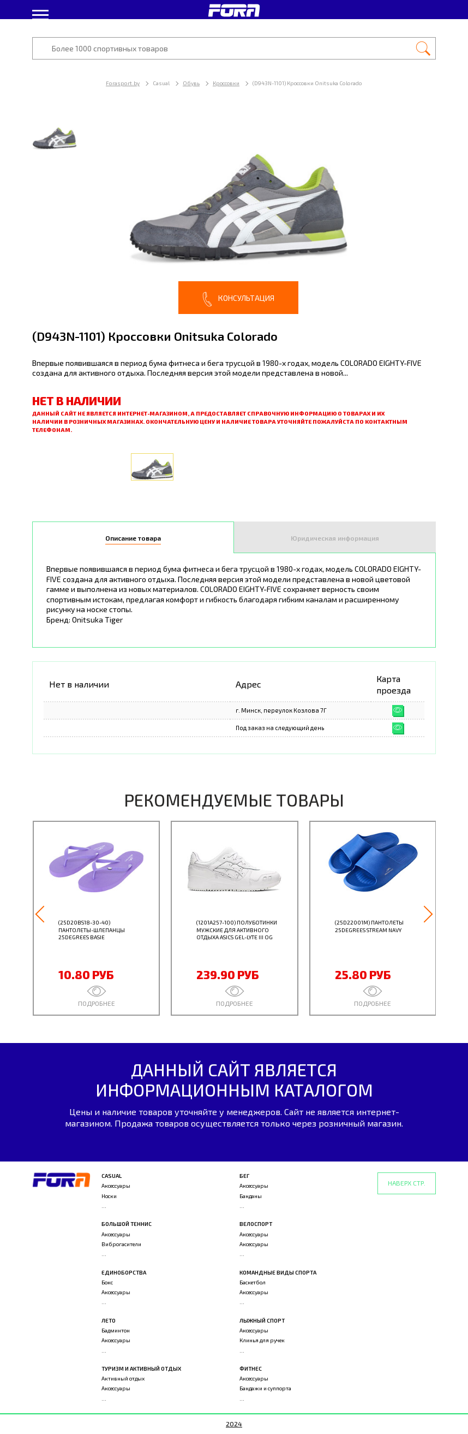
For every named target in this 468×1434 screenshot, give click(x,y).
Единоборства (123, 1272)
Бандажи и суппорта (265, 1388)
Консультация (238, 299)
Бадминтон (115, 1330)
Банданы (250, 1196)
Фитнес (250, 1368)
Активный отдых (123, 1378)
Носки (109, 1196)
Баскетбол (252, 1282)
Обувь (191, 83)
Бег (244, 1175)
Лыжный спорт (262, 1320)
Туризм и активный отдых (141, 1368)
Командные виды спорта (277, 1272)
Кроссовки (226, 83)
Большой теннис (126, 1223)
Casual (111, 1175)
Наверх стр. (406, 1183)
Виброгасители (121, 1244)
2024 (234, 1423)
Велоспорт (255, 1223)
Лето (108, 1320)
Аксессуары (115, 1185)
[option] (234, 212)
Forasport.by (123, 83)
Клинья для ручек (262, 1340)
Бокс (107, 1282)
